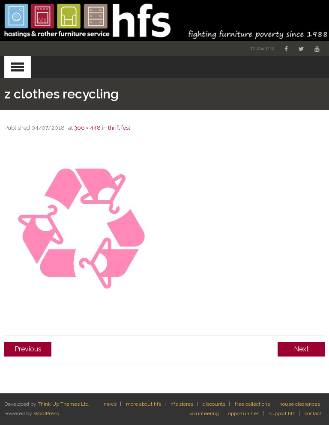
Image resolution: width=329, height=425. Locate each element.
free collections (252, 404)
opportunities (243, 413)
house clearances (299, 404)
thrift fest (119, 128)
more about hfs (143, 404)
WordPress (46, 413)
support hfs (282, 413)
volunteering (204, 413)
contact (313, 413)
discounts (214, 404)
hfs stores (181, 404)
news (110, 404)
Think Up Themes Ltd (63, 404)
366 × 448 (87, 128)
